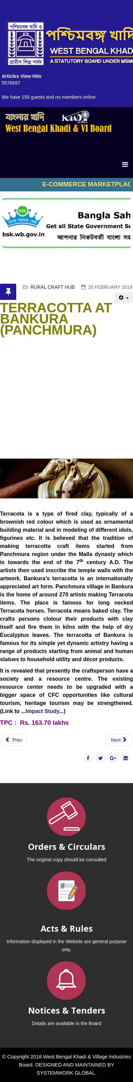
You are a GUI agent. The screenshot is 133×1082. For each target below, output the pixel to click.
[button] (51, 492)
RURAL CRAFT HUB (52, 287)
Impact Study (42, 711)
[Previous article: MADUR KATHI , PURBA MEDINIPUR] (13, 740)
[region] (66, 478)
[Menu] (125, 164)
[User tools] (123, 298)
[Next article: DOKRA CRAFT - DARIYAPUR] (119, 740)
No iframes (66, 184)
